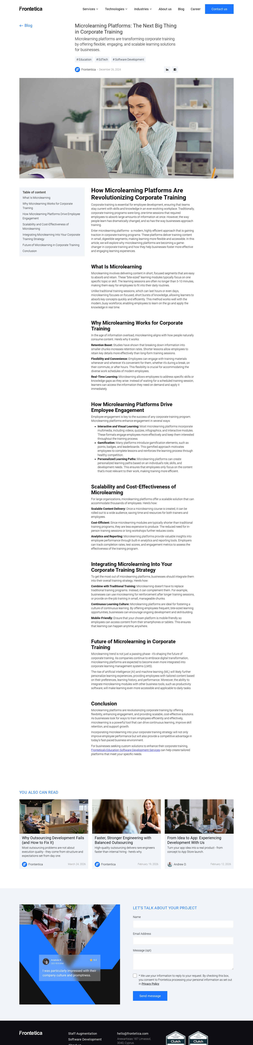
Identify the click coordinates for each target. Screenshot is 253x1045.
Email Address (142, 933)
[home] (30, 9)
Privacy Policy (150, 983)
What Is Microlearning (36, 197)
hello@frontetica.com (132, 1033)
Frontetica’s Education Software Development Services (125, 750)
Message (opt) (142, 950)
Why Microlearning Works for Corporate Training (48, 206)
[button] (91, 9)
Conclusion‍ (30, 251)
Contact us (219, 9)
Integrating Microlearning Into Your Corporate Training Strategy (51, 237)
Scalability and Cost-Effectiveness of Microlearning (46, 226)
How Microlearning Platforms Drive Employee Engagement (51, 216)
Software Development (85, 1039)
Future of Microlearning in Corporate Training (51, 245)
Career (196, 9)
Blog (181, 9)
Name (137, 917)
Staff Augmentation (82, 1033)
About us (165, 9)
